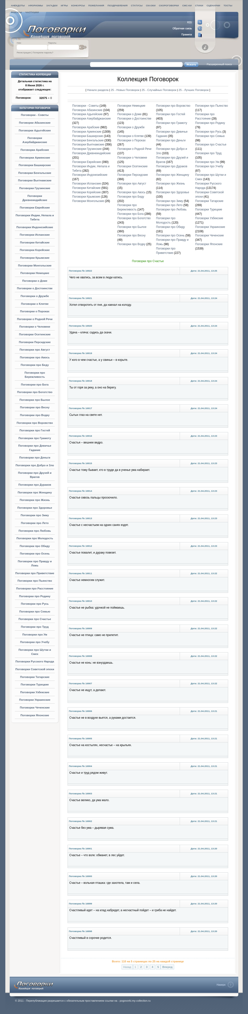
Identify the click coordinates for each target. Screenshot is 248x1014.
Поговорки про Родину (34, 596)
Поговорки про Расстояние (34, 588)
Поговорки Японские (34, 715)
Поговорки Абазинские (34, 122)
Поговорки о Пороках (34, 311)
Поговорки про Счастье (34, 619)
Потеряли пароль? (43, 52)
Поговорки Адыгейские (35, 130)
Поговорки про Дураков (34, 484)
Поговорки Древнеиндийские (91, 153)
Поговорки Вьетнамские (35, 180)
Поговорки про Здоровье (34, 507)
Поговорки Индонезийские (34, 227)
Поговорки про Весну (35, 407)
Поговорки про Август (35, 349)
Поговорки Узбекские (34, 692)
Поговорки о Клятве (35, 303)
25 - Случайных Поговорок (159, 89)
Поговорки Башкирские (35, 165)
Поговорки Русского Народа (35, 661)
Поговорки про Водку (34, 415)
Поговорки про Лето (34, 523)
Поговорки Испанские (35, 234)
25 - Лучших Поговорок (193, 89)
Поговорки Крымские (34, 257)
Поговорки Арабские (35, 149)
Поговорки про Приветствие (34, 573)
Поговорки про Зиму (35, 515)
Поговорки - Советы (34, 114)
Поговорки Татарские (34, 677)
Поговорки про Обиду (35, 546)
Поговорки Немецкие (34, 273)
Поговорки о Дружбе (35, 296)
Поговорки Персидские (35, 342)
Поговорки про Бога (35, 384)
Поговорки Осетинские (34, 334)
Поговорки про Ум (34, 634)
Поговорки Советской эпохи (35, 669)
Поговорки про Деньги (34, 457)
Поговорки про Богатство (34, 392)
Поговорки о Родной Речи (34, 319)
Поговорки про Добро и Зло (35, 465)
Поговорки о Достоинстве (35, 288)
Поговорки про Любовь (35, 530)
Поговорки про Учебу (34, 642)
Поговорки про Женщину (35, 492)
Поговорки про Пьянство (34, 580)
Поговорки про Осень (35, 553)
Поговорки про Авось (35, 357)
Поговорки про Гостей (35, 430)
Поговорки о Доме (34, 280)
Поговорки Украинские (34, 699)
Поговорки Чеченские (35, 707)
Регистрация (24, 52)
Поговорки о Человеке (34, 326)
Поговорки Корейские (35, 250)
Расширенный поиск (219, 64)
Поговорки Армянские (34, 157)
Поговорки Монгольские (34, 265)
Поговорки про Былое (34, 399)
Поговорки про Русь (35, 603)
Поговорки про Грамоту (34, 438)
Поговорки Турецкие (35, 684)
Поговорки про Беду (35, 364)
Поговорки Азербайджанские (91, 118)
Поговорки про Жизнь (35, 500)
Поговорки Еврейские (35, 207)
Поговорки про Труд (34, 626)
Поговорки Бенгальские (34, 172)
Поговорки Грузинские (34, 188)
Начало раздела (97, 89)
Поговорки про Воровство (35, 422)
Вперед (167, 967)
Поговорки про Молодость (34, 538)
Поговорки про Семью (34, 611)
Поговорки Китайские (34, 242)
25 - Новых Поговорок (125, 89)
